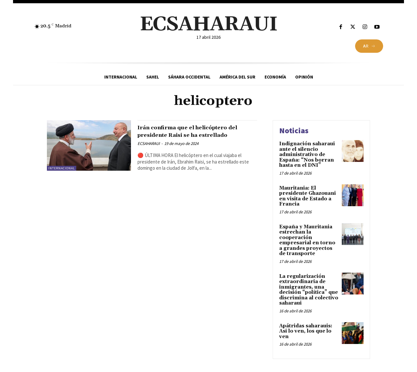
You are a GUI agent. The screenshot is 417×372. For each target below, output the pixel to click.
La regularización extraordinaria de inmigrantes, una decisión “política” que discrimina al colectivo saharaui (308, 290)
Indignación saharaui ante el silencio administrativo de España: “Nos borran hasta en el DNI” (307, 154)
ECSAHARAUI (148, 151)
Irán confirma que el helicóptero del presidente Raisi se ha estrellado (195, 135)
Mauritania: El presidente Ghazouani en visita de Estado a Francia (307, 196)
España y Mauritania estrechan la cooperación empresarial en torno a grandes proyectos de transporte (307, 240)
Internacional (61, 168)
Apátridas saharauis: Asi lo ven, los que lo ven (305, 331)
